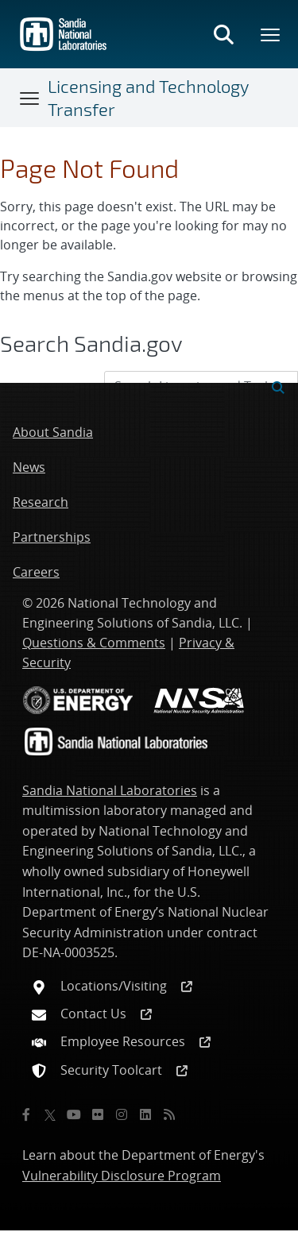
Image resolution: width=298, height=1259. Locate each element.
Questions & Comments (93, 642)
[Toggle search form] (223, 34)
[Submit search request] (278, 386)
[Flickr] (98, 1114)
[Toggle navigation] (30, 97)
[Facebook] (26, 1114)
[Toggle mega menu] (270, 34)
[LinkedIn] (145, 1114)
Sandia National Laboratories (109, 790)
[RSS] (169, 1114)
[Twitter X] (50, 1114)
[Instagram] (122, 1114)
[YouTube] (74, 1114)
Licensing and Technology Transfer (148, 97)
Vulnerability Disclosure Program (121, 1175)
